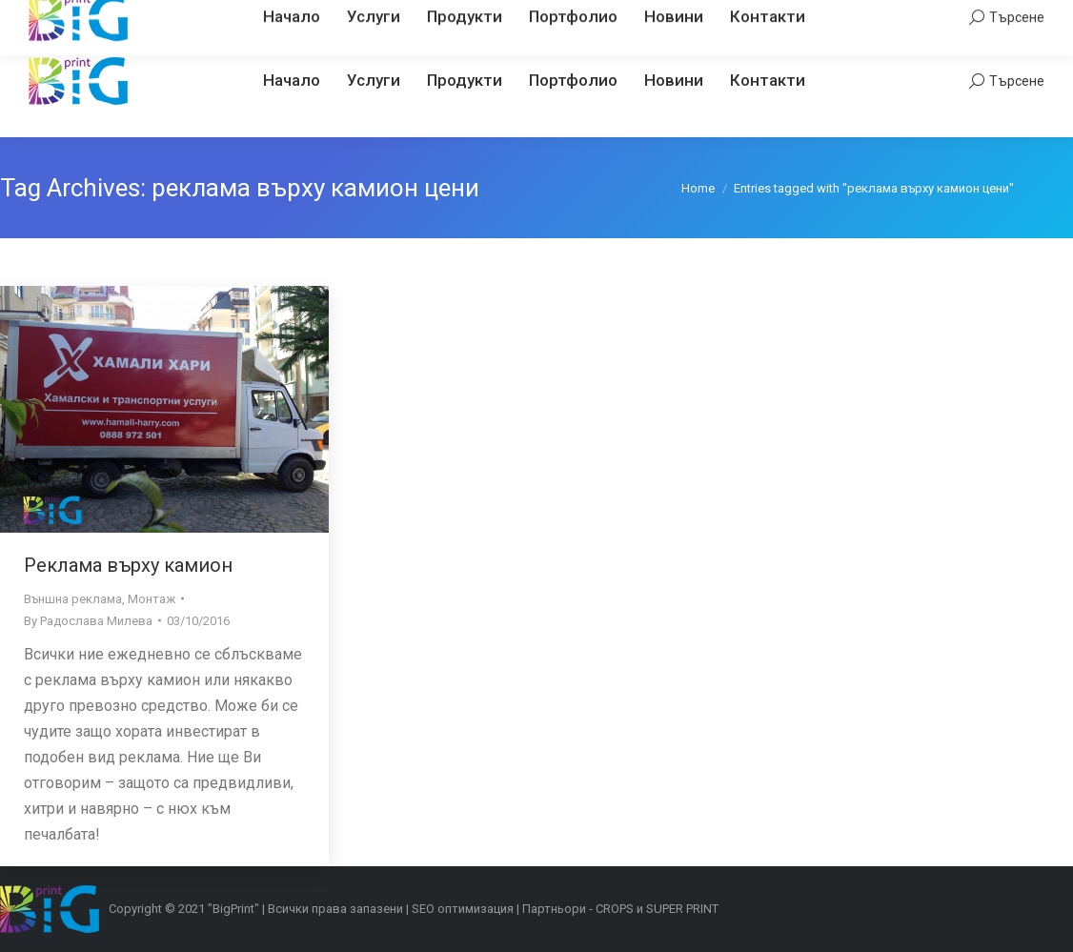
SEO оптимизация (463, 908)
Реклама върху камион (128, 565)
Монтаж (151, 599)
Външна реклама (73, 599)
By (88, 621)
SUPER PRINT (682, 908)
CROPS (615, 908)
